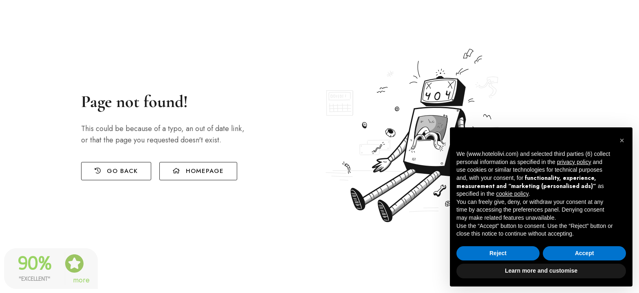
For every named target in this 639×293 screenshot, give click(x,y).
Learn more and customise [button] (541, 270)
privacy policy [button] (574, 162)
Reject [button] (498, 253)
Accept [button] (584, 253)
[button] (621, 140)
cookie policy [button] (512, 193)
